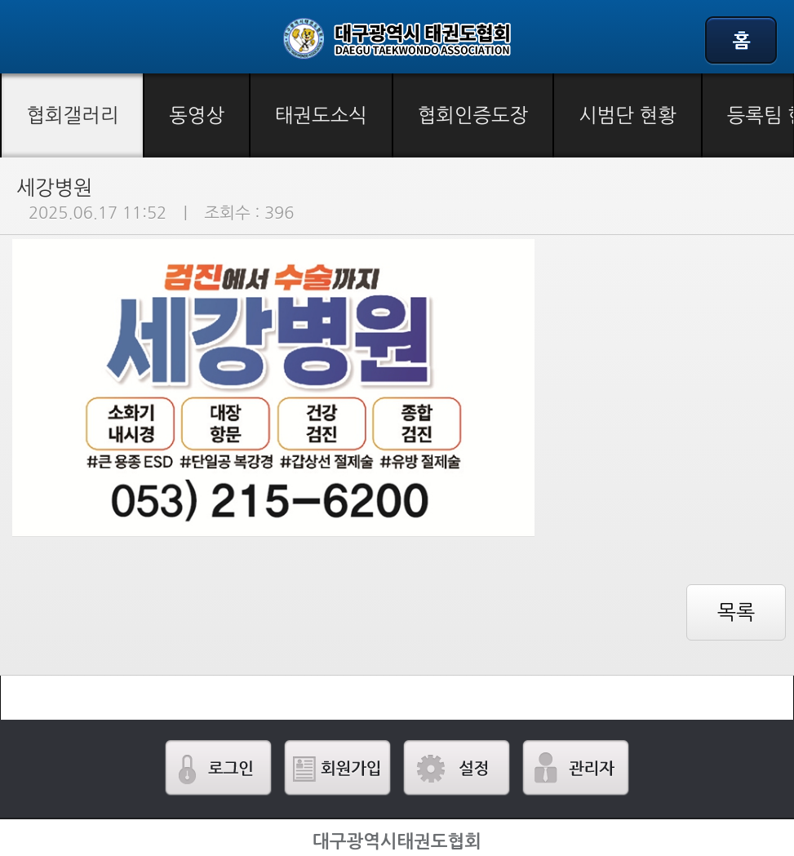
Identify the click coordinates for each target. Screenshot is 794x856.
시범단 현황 (627, 115)
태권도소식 (321, 115)
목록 (736, 612)
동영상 (196, 115)
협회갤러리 (72, 115)
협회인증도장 (473, 115)
